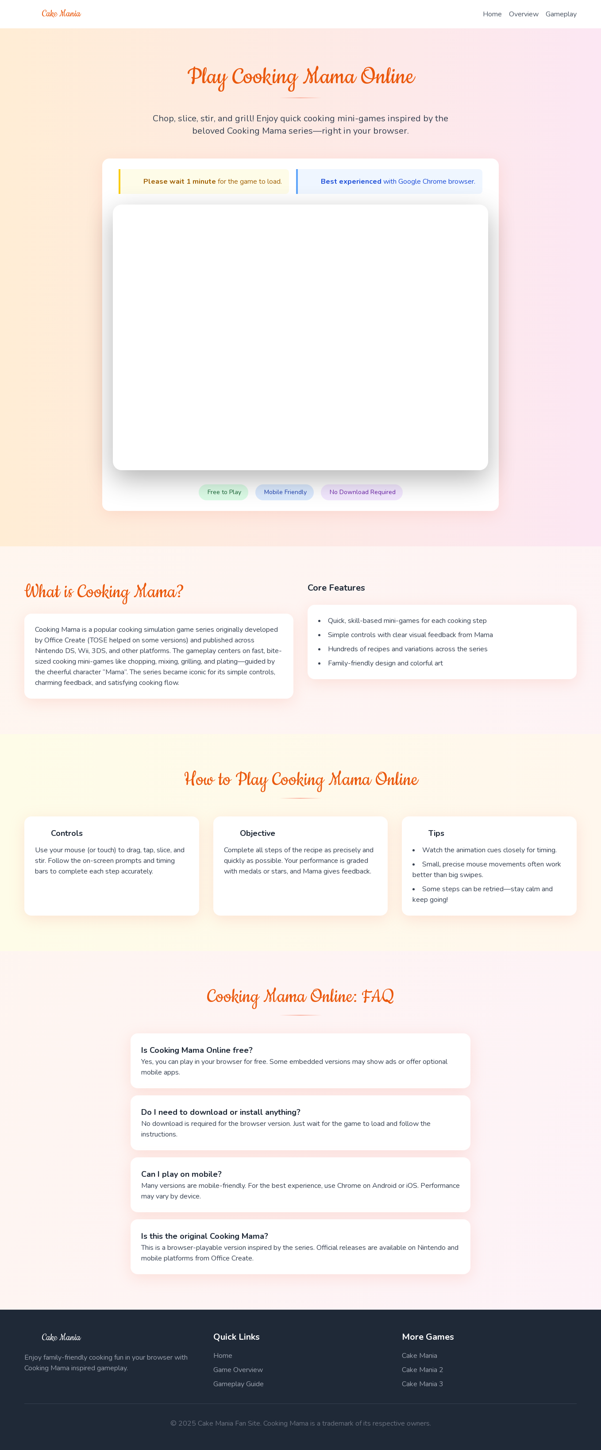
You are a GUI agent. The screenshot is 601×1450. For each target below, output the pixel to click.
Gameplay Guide (238, 1384)
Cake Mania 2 (422, 1370)
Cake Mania (419, 1356)
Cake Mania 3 (422, 1384)
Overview (524, 14)
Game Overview (238, 1370)
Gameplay (561, 14)
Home (492, 14)
